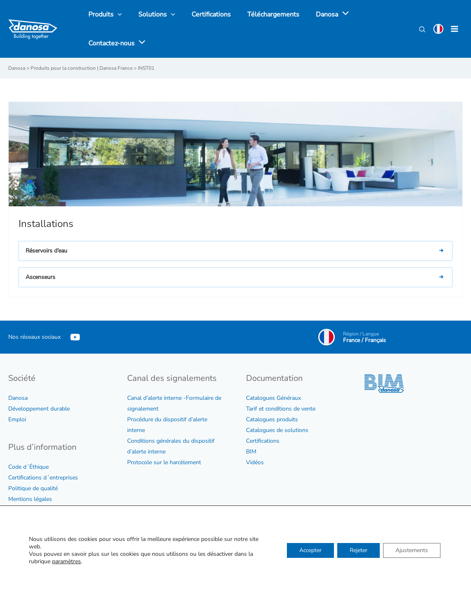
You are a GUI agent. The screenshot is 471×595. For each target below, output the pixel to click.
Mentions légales (30, 499)
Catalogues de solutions (277, 430)
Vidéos (255, 462)
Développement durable (39, 408)
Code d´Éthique (28, 466)
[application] (328, 14)
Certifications (262, 440)
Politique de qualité (33, 488)
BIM (251, 451)
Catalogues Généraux (273, 397)
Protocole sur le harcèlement (164, 462)
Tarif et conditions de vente (280, 408)
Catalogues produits (272, 419)
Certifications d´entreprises (43, 477)
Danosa (18, 397)
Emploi (17, 419)
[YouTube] (75, 337)
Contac (255, 536)
